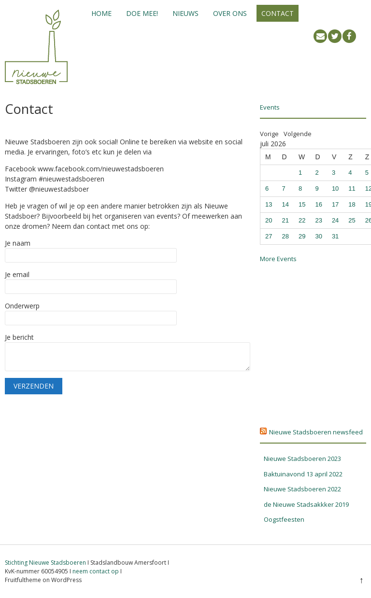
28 (285, 236)
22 (302, 220)
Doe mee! (142, 13)
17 (335, 204)
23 (318, 220)
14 (285, 204)
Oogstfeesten (284, 519)
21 (285, 220)
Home (101, 13)
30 (318, 236)
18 (351, 204)
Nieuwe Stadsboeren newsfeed (316, 432)
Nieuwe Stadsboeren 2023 (302, 458)
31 (335, 236)
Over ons (230, 13)
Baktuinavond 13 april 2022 (303, 474)
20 (268, 220)
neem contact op (95, 571)
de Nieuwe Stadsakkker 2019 (306, 504)
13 (268, 204)
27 (268, 236)
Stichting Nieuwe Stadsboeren (45, 562)
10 (335, 188)
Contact (277, 13)
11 (351, 188)
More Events (278, 258)
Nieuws (185, 13)
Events (270, 107)
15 (302, 204)
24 (335, 220)
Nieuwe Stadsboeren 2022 (302, 489)
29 (302, 236)
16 (318, 204)
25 (351, 220)
